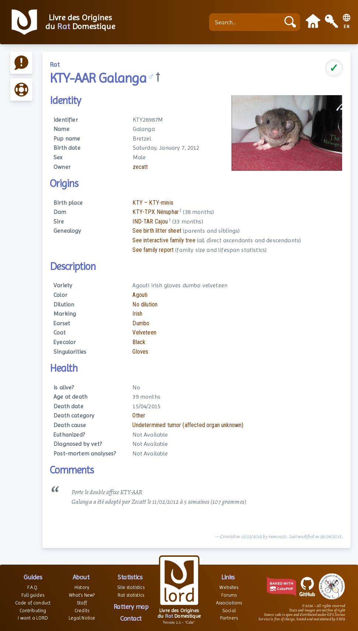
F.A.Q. (33, 587)
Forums (229, 595)
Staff (82, 603)
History (81, 587)
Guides (33, 577)
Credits (81, 610)
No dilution (144, 304)
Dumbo (140, 323)
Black (138, 342)
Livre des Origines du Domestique (80, 22)
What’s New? (82, 595)
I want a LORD (33, 618)
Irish (137, 313)
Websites (228, 587)
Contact (131, 618)
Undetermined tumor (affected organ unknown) (187, 425)
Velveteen (144, 332)
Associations (229, 603)
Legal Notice (82, 618)
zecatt (140, 166)
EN (347, 26)
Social (229, 610)
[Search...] (246, 22)
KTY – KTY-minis (152, 202)
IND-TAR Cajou (150, 221)
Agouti (139, 294)
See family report (153, 249)
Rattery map (131, 606)
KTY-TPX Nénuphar (155, 211)
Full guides (32, 595)
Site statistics (130, 587)
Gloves (140, 351)
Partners (229, 618)
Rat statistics (131, 595)
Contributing (33, 610)
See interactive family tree (163, 240)
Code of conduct (33, 603)
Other (138, 415)
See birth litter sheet (156, 230)
